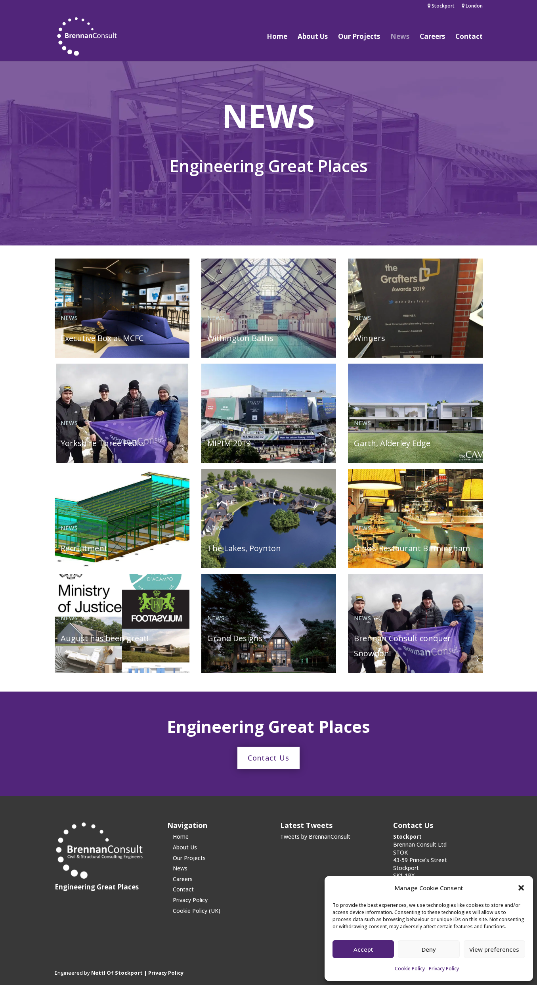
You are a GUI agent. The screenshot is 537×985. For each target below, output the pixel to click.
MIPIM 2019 (228, 443)
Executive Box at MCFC (102, 338)
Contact (469, 37)
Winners (369, 338)
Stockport (441, 6)
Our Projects (359, 37)
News (399, 37)
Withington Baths (240, 338)
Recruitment (84, 548)
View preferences (494, 949)
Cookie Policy (410, 968)
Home (277, 37)
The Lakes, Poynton (244, 548)
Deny (429, 949)
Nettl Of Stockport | (119, 972)
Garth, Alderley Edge (392, 443)
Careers (432, 37)
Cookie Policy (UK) (196, 910)
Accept (363, 949)
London (472, 6)
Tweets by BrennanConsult (315, 836)
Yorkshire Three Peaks (103, 443)
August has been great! (105, 638)
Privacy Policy (444, 968)
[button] (521, 888)
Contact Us (268, 758)
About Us (313, 37)
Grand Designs (235, 638)
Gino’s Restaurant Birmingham (412, 548)
